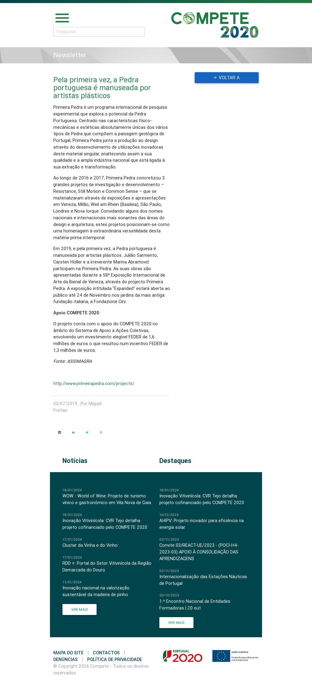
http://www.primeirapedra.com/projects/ (93, 383)
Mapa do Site (68, 652)
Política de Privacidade (114, 659)
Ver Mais (79, 609)
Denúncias (65, 659)
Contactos (106, 652)
